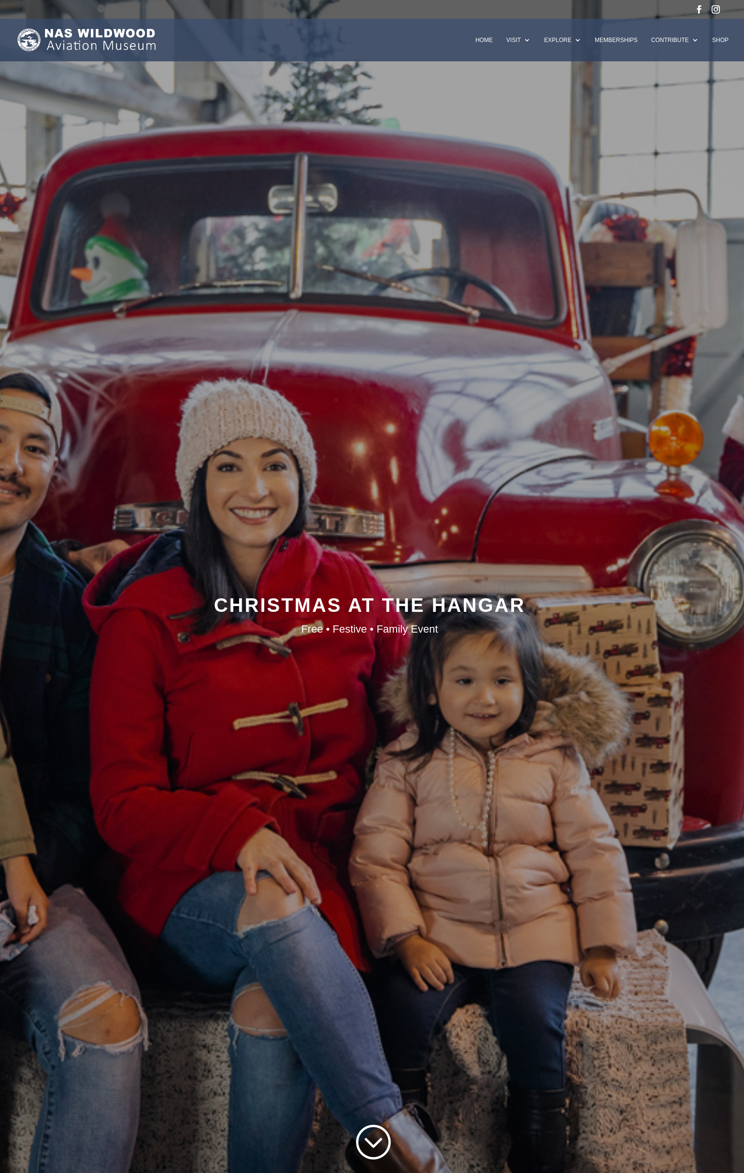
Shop (720, 40)
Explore (558, 40)
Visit (513, 40)
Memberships (616, 40)
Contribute (670, 40)
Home (484, 40)
